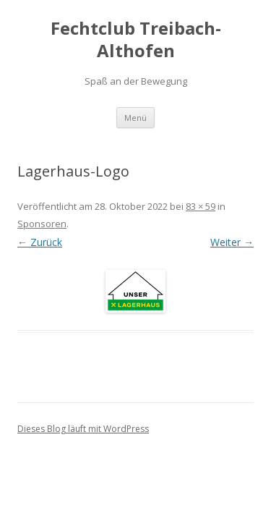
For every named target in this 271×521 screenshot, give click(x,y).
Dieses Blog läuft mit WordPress (83, 429)
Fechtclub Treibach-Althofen (136, 39)
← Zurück (39, 242)
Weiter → (232, 242)
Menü (135, 117)
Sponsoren (41, 223)
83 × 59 (200, 206)
